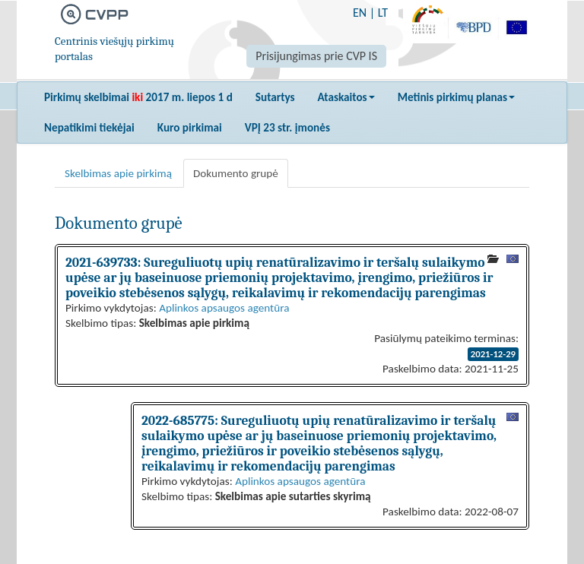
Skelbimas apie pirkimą (118, 173)
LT (383, 12)
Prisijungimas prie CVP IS (316, 56)
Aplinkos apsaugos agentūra (224, 308)
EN (360, 12)
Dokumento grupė (235, 173)
